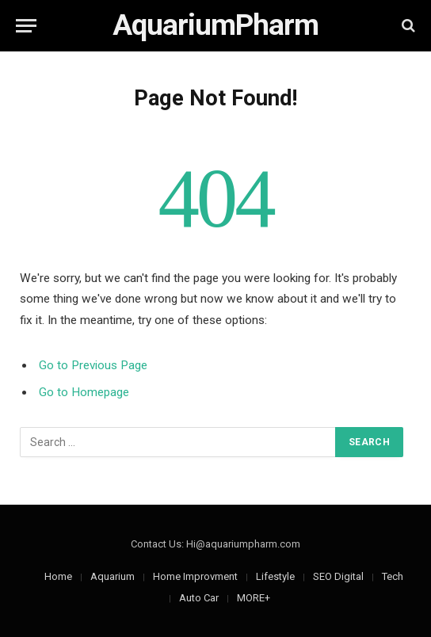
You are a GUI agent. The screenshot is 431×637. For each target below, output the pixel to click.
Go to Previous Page (93, 365)
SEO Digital (338, 576)
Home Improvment (195, 576)
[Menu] (26, 26)
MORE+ (253, 598)
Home (58, 576)
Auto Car (199, 598)
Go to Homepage (84, 392)
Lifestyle (275, 576)
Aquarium (112, 576)
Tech (392, 576)
